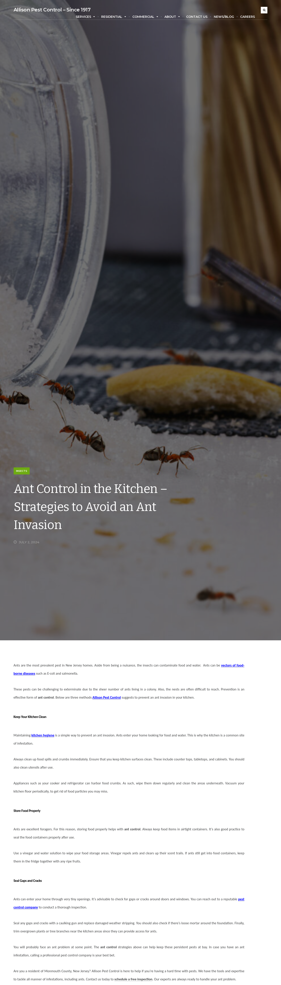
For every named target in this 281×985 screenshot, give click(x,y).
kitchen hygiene (40, 743)
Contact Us (199, 17)
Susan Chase (205, 804)
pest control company (87, 915)
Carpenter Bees (213, 923)
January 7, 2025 (229, 804)
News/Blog (227, 17)
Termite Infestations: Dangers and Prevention (229, 798)
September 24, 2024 (232, 871)
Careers (250, 17)
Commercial (148, 17)
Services (88, 17)
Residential (116, 17)
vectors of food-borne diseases (74, 673)
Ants (205, 913)
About (175, 17)
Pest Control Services (218, 970)
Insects (18, 470)
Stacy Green (205, 871)
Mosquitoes (211, 961)
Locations (209, 951)
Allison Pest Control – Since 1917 (49, 10)
